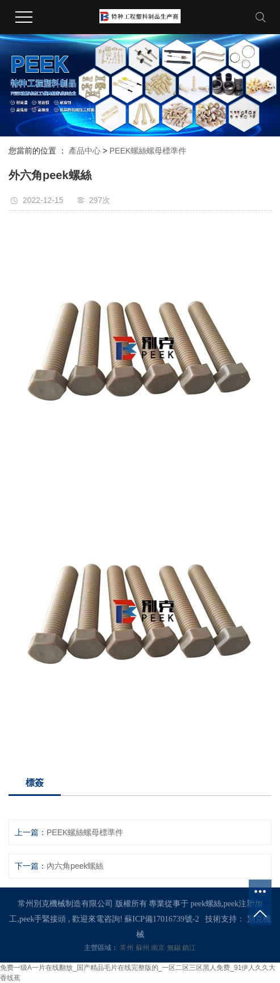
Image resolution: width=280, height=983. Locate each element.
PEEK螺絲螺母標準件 (148, 150)
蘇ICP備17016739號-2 (161, 919)
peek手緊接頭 (42, 919)
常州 (127, 948)
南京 (158, 948)
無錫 (174, 948)
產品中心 (85, 150)
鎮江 (189, 948)
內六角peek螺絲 (75, 865)
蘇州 (143, 948)
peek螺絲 (206, 903)
